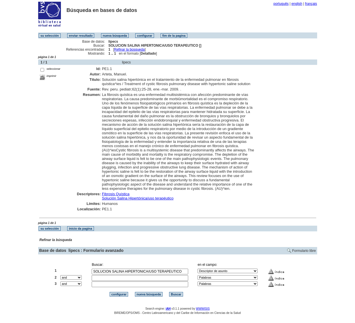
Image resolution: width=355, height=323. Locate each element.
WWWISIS (203, 308)
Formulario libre (304, 251)
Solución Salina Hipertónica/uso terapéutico (138, 198)
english (297, 4)
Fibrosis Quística (116, 194)
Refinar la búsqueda (129, 50)
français (311, 4)
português (280, 4)
